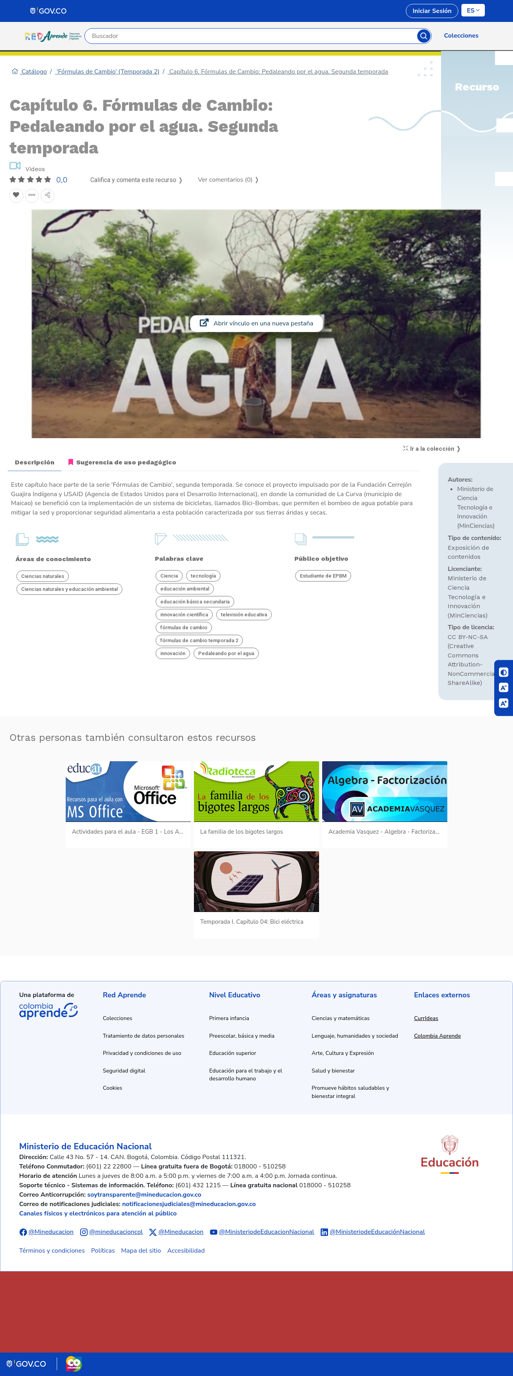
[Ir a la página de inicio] (54, 36)
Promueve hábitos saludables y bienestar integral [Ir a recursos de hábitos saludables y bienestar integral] (350, 1092)
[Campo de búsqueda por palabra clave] (251, 36)
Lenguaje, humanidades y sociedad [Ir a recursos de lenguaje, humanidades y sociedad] (355, 1036)
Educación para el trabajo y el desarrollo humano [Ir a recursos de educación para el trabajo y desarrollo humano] (245, 1075)
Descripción (34, 462)
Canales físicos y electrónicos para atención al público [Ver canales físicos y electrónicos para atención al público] (98, 1213)
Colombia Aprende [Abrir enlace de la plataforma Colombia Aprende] (48, 1011)
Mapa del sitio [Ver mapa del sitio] (141, 1250)
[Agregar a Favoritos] (16, 196)
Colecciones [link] (461, 35)
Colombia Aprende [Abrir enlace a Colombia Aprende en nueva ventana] (437, 1036)
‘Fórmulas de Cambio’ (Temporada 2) (107, 71)
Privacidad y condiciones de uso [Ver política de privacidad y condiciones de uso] (142, 1053)
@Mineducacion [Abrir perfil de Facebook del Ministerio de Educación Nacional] (51, 1232)
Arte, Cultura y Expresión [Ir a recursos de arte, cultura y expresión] (343, 1053)
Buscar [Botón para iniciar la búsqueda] (423, 36)
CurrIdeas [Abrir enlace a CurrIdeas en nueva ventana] (426, 1018)
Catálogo (29, 71)
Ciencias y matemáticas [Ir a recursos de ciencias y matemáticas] (341, 1018)
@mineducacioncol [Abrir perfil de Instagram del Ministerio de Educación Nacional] (116, 1232)
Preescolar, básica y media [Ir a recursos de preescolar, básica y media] (241, 1036)
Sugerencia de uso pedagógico (122, 462)
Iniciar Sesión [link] (432, 11)
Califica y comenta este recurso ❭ (136, 180)
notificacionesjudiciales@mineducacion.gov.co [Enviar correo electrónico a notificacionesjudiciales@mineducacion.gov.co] (189, 1204)
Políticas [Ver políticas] (103, 1250)
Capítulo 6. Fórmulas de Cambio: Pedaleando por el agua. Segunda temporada (278, 71)
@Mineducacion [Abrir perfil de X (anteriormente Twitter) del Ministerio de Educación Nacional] (180, 1232)
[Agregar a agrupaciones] (32, 196)
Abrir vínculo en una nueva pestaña (257, 323)
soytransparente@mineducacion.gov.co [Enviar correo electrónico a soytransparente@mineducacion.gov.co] (144, 1194)
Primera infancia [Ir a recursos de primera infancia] (229, 1018)
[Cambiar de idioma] (473, 10)
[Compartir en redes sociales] (48, 196)
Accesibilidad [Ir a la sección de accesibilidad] (186, 1250)
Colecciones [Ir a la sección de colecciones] (117, 1018)
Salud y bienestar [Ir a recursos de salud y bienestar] (333, 1070)
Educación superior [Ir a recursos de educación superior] (232, 1053)
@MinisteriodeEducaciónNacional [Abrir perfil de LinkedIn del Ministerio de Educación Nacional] (377, 1232)
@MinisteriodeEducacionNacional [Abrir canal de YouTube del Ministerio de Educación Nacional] (266, 1232)
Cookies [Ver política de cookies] (112, 1088)
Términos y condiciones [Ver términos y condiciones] (52, 1250)
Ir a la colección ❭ (432, 448)
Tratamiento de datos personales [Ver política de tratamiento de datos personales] (143, 1036)
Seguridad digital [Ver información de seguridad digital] (124, 1070)
